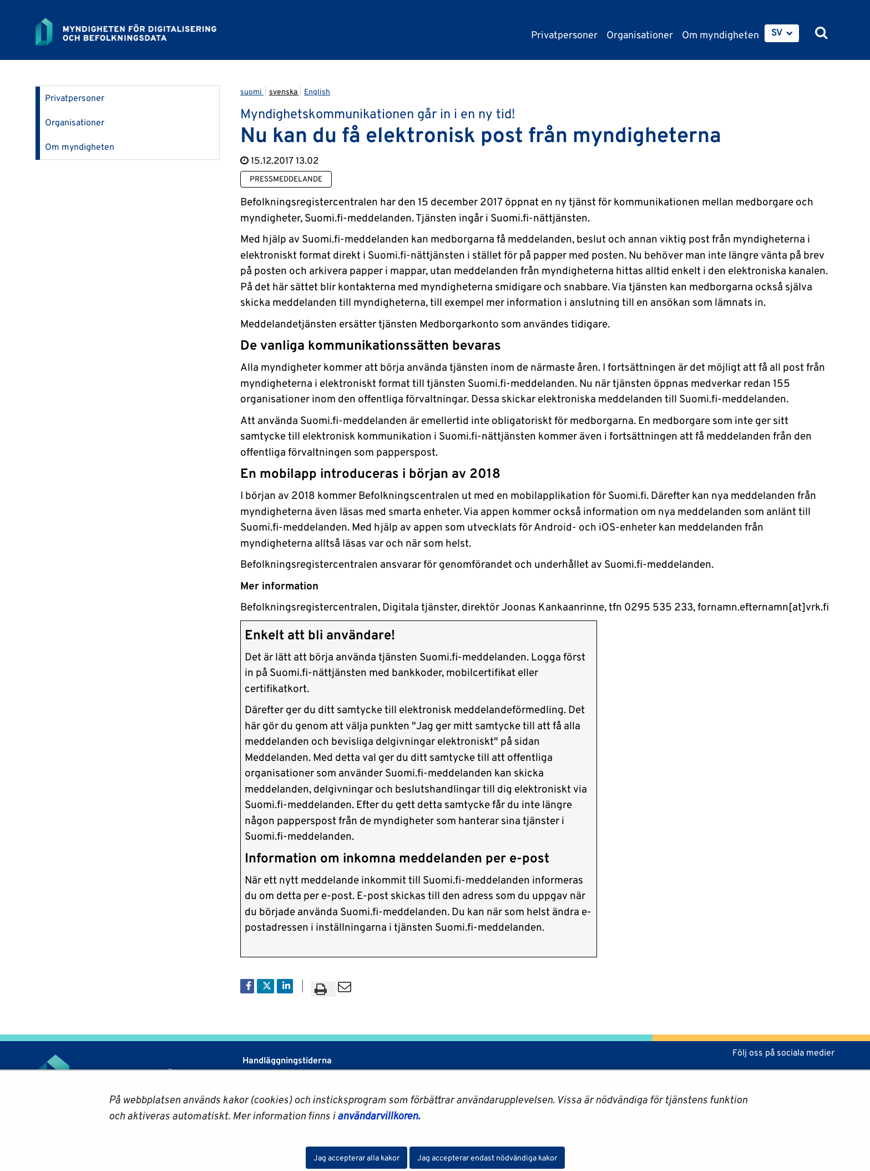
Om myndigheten (79, 147)
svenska (284, 92)
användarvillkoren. (378, 1115)
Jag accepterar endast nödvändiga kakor (487, 1158)
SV (777, 32)
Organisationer (74, 122)
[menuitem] (782, 33)
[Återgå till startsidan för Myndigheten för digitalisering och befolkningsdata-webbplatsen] (134, 32)
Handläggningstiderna (286, 1060)
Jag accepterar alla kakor (356, 1158)
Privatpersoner (74, 98)
